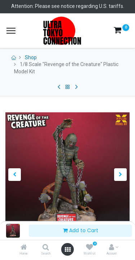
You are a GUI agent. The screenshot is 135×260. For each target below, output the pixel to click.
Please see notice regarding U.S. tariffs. (79, 6)
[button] (14, 174)
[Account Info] (111, 248)
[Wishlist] (89, 248)
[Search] (45, 248)
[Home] (24, 248)
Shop (31, 57)
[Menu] (11, 31)
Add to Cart (80, 230)
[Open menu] (68, 249)
